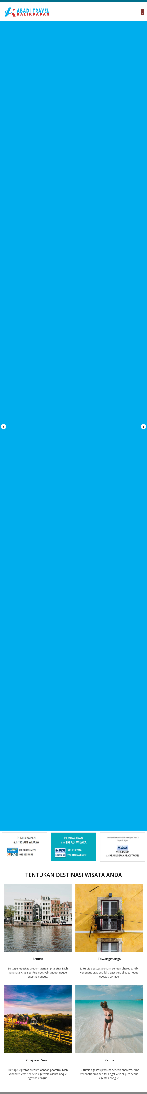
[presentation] (3, 426)
